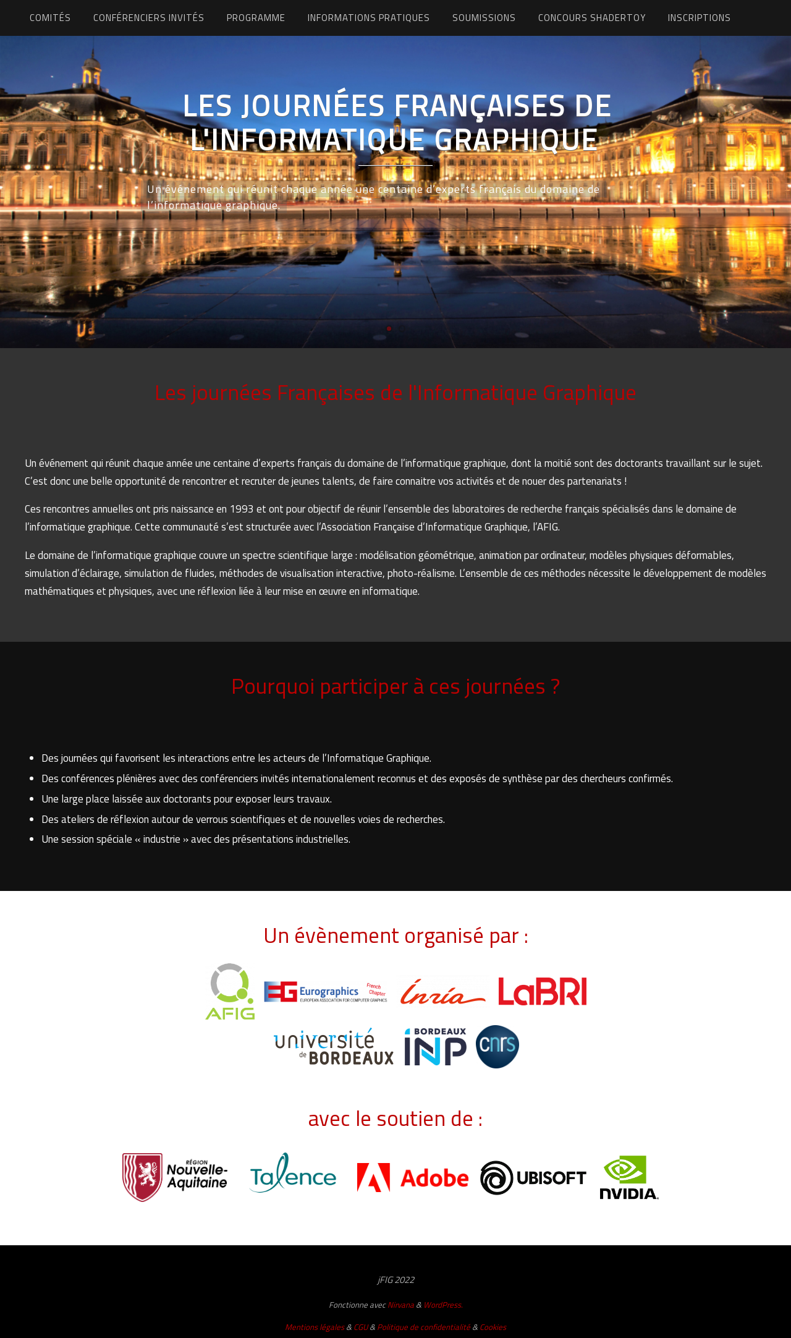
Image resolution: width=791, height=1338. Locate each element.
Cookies (493, 1327)
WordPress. (443, 1304)
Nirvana (400, 1304)
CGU (360, 1327)
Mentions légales (314, 1327)
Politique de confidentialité (423, 1327)
